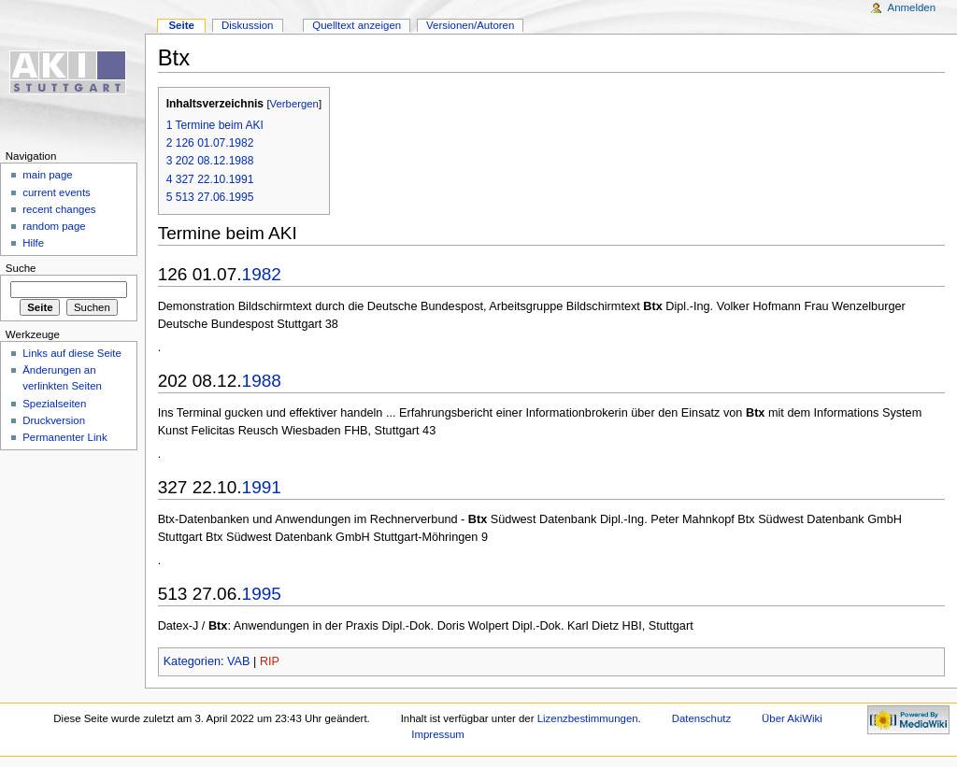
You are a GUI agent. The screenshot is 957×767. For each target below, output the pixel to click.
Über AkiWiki (792, 718)
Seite (180, 25)
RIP (269, 661)
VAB (238, 661)
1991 (261, 487)
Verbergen (294, 103)
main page (47, 174)
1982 (261, 274)
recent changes (58, 209)
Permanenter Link (64, 437)
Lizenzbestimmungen (587, 718)
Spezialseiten (54, 403)
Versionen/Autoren (470, 25)
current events (56, 192)
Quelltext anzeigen (356, 25)
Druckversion (53, 420)
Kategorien (192, 661)
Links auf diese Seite (71, 353)
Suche (21, 268)
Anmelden (912, 7)
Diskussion (247, 25)
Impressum (437, 734)
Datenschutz (702, 718)
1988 (261, 381)
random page (54, 226)
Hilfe (33, 243)
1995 (261, 594)
